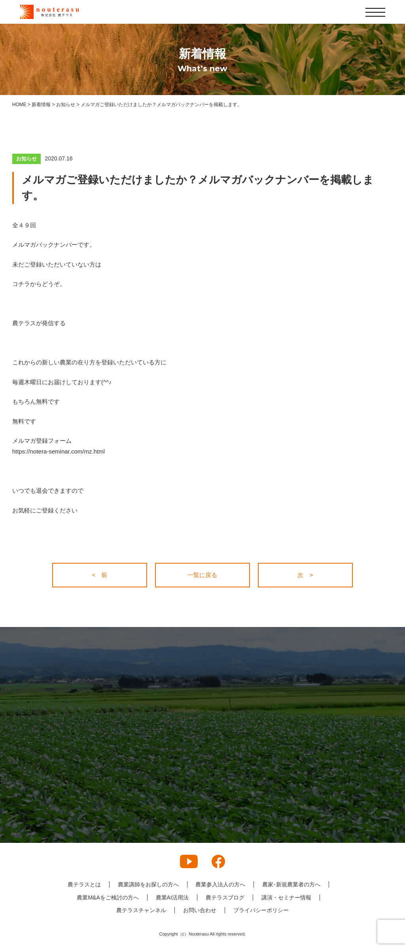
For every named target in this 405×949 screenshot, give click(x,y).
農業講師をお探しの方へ (147, 884)
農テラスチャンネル (141, 910)
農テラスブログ (225, 897)
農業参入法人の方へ (220, 884)
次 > (305, 575)
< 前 (100, 575)
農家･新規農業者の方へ (291, 884)
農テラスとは (83, 884)
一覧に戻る (202, 575)
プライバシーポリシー (261, 910)
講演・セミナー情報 (286, 897)
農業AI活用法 (172, 897)
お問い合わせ (199, 910)
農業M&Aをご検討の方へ (107, 897)
